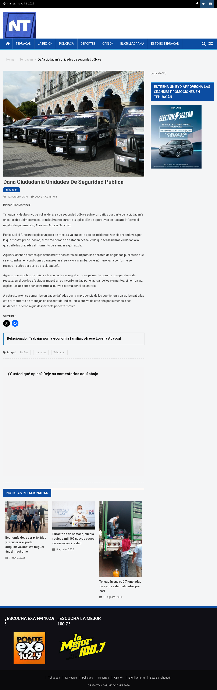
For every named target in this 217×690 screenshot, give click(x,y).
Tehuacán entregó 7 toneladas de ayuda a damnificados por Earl (120, 586)
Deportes (88, 43)
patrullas (41, 352)
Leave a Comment (46, 196)
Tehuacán (59, 352)
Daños (24, 352)
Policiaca (66, 43)
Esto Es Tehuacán (165, 43)
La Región (45, 43)
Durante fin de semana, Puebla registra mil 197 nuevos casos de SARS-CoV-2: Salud (73, 538)
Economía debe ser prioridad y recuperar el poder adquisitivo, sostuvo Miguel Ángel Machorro (25, 544)
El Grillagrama (132, 43)
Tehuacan (23, 43)
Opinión (108, 43)
